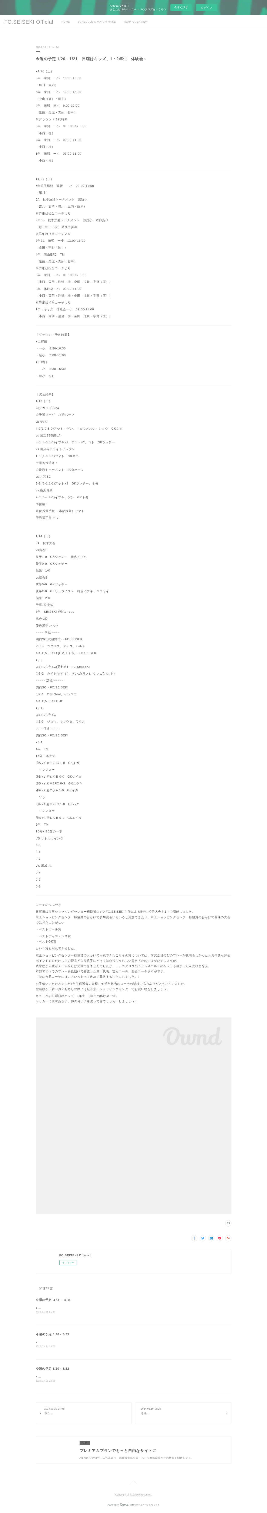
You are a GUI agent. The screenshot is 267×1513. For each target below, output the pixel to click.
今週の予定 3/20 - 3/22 (52, 1369)
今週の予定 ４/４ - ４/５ (53, 1300)
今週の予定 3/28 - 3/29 (52, 1334)
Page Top (133, 1483)
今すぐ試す (181, 7)
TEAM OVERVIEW (136, 21)
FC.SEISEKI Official (28, 22)
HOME (65, 21)
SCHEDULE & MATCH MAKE (97, 21)
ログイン (206, 7)
